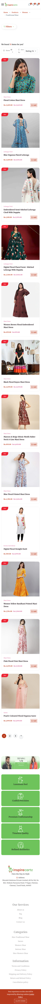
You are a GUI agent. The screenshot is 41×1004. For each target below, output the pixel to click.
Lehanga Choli (8, 152)
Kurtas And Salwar (9, 546)
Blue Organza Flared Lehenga (16, 155)
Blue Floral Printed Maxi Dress (17, 494)
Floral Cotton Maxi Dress (14, 100)
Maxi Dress (7, 97)
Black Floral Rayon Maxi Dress (17, 382)
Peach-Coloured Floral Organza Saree (20, 716)
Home (5, 12)
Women (25, 12)
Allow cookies (20, 1001)
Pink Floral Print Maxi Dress (16, 661)
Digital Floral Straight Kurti (15, 549)
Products (15, 12)
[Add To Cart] (33, 105)
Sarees (6, 712)
